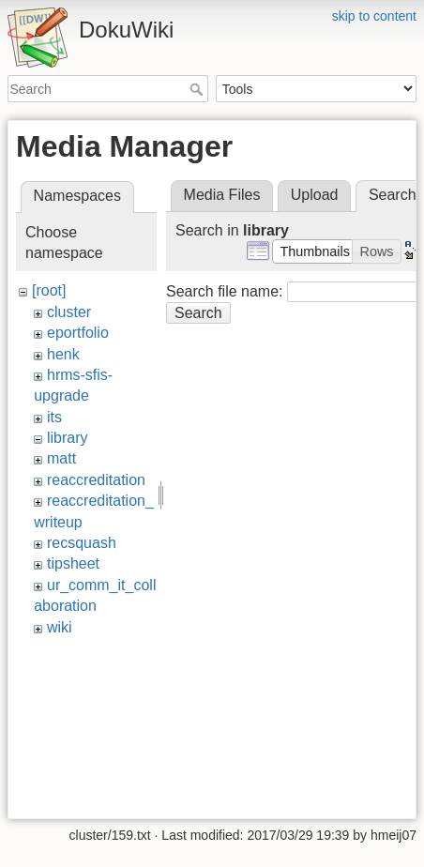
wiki (59, 627)
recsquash (81, 543)
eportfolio (78, 333)
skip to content (374, 15)
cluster (69, 312)
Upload (315, 195)
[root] (49, 290)
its (54, 417)
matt (61, 458)
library (67, 438)
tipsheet (73, 563)
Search (198, 89)
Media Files (222, 195)
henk (63, 354)
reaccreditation (96, 480)
